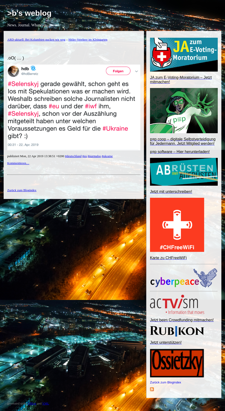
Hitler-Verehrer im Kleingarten (87, 39)
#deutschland (73, 156)
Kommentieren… (18, 163)
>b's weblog (29, 13)
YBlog (32, 403)
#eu (84, 156)
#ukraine (107, 156)
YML (45, 403)
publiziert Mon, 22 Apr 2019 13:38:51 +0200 (36, 156)
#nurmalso (94, 156)
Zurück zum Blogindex (165, 382)
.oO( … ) (15, 58)
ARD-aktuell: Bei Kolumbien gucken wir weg (36, 39)
